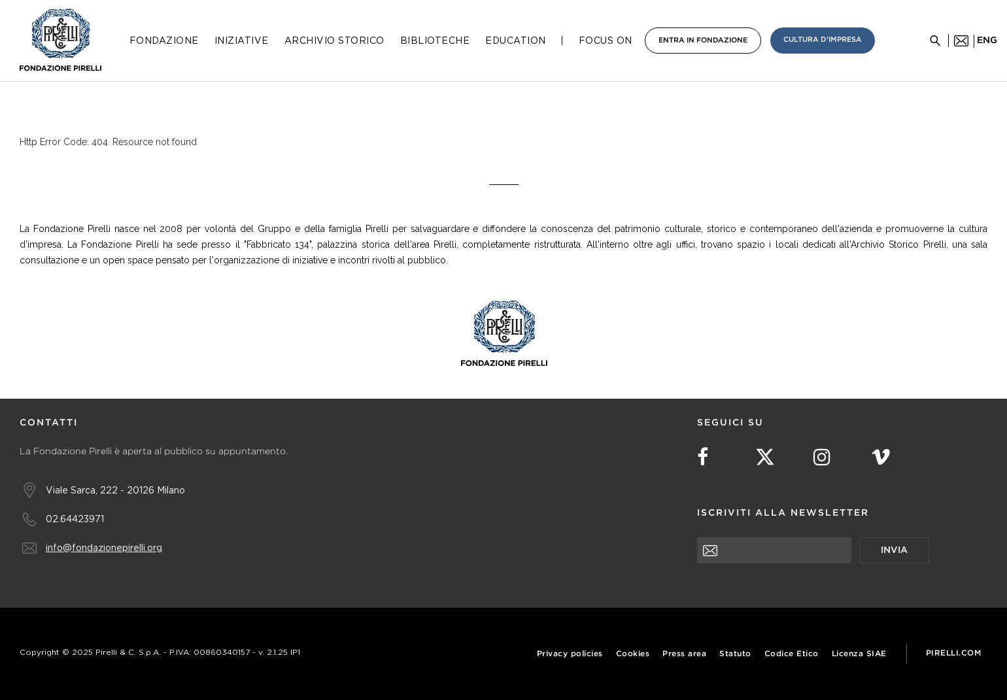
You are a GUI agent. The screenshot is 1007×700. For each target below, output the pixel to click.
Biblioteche (435, 40)
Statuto (735, 654)
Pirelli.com (953, 653)
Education (515, 40)
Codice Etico (791, 654)
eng (987, 40)
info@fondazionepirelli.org (104, 547)
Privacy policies (570, 654)
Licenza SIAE (859, 654)
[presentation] (796, 588)
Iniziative (241, 40)
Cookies (633, 654)
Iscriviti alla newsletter (783, 513)
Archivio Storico (334, 40)
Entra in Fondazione (702, 40)
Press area (684, 654)
